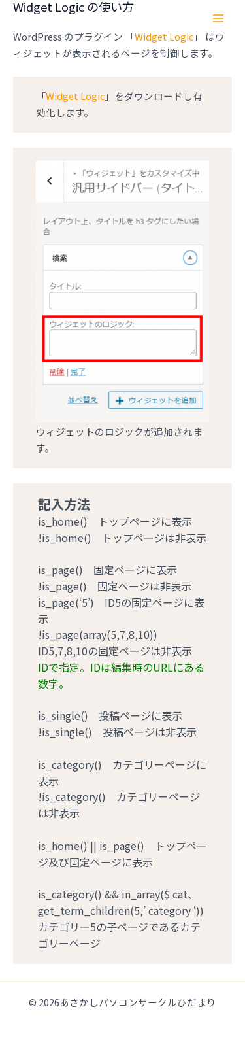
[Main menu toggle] (218, 18)
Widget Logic (164, 36)
